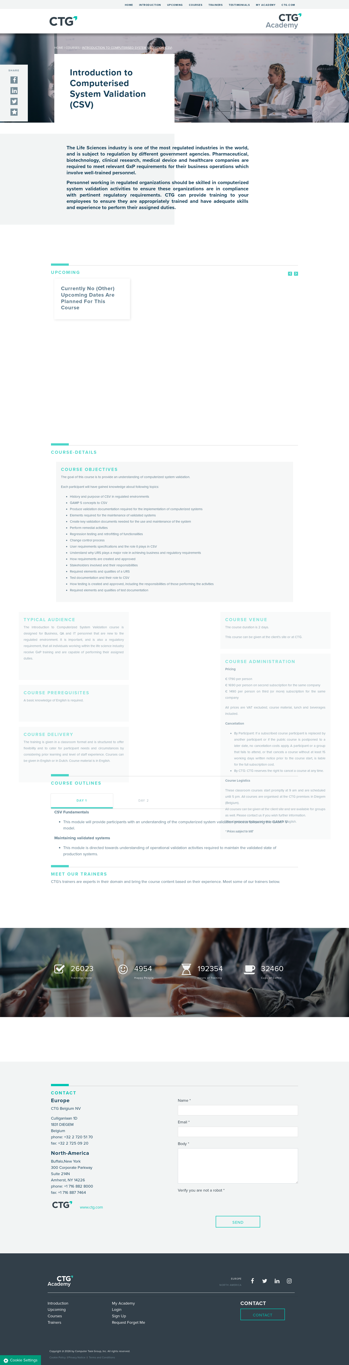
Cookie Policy (57, 1357)
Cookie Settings (20, 1360)
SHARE (13, 70)
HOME (58, 47)
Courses (196, 5)
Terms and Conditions (102, 1357)
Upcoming (175, 5)
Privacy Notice (76, 1357)
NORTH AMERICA (230, 1285)
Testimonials (239, 5)
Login (117, 1309)
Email (182, 1122)
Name (183, 1100)
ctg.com (288, 5)
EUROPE (236, 1279)
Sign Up (119, 1316)
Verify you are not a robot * (201, 1190)
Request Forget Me (128, 1322)
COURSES (73, 47)
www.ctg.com (91, 1207)
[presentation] (212, 1203)
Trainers (216, 5)
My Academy (266, 5)
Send (238, 1222)
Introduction (150, 5)
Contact (262, 1315)
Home (130, 4)
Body (182, 1143)
